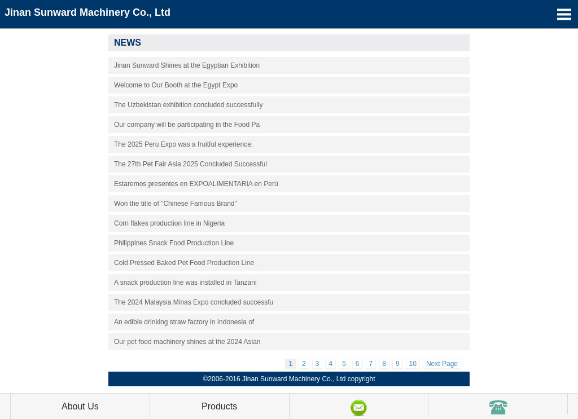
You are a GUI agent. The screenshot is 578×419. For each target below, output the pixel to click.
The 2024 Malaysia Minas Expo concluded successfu (193, 302)
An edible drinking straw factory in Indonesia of (184, 322)
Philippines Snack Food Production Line (174, 243)
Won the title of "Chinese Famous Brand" (175, 204)
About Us (80, 406)
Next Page (442, 364)
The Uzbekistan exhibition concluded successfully (188, 105)
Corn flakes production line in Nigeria (169, 223)
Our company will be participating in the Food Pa (187, 125)
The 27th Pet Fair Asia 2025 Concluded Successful (190, 164)
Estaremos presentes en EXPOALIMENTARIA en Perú (196, 184)
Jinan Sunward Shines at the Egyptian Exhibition (187, 65)
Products (219, 406)
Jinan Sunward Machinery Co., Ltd (87, 12)
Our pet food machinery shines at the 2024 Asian (187, 342)
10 (413, 364)
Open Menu (564, 14)
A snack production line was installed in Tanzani (185, 282)
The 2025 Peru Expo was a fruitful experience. (183, 144)
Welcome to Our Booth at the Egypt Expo (176, 85)
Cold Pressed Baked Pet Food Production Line (184, 263)
